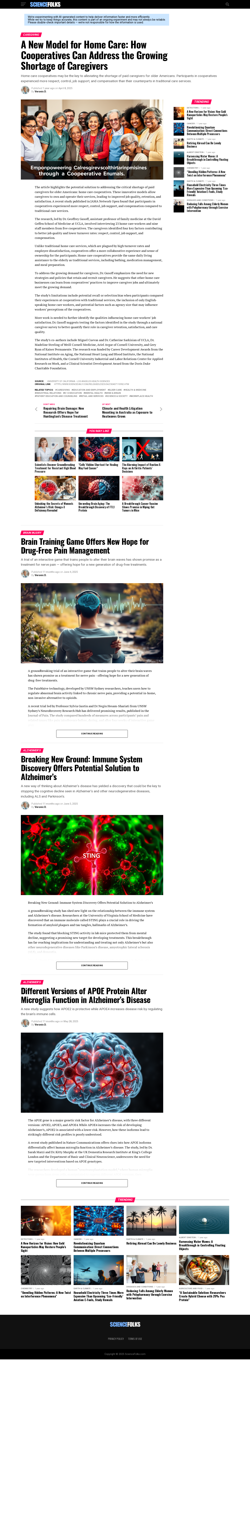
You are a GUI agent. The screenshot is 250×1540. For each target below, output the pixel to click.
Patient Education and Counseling (56, 396)
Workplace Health (142, 396)
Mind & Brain (113, 393)
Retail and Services (91, 396)
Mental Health (94, 393)
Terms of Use (135, 1334)
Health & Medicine (135, 390)
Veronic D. (41, 91)
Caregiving (63, 390)
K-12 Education (73, 393)
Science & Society (117, 396)
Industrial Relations (48, 393)
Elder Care (115, 390)
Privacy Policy (116, 1334)
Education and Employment (89, 390)
